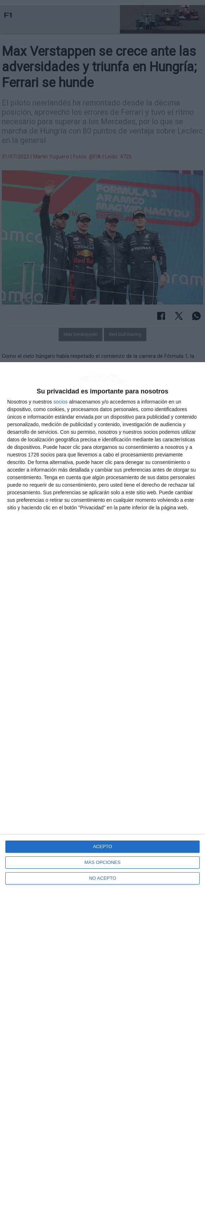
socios (60, 401)
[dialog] (102, 784)
